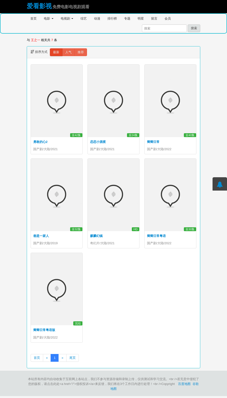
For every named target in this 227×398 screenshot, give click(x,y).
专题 (127, 18)
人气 (68, 52)
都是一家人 (41, 236)
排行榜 (112, 18)
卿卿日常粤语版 (44, 331)
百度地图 (184, 386)
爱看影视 (39, 6)
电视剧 (67, 18)
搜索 (194, 28)
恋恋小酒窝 (98, 142)
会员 (168, 18)
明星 (141, 18)
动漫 (97, 18)
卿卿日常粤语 (156, 236)
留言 (154, 18)
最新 (56, 52)
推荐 (81, 52)
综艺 (83, 18)
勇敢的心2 (40, 142)
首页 (33, 18)
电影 (48, 18)
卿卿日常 (153, 142)
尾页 (72, 359)
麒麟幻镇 (96, 236)
